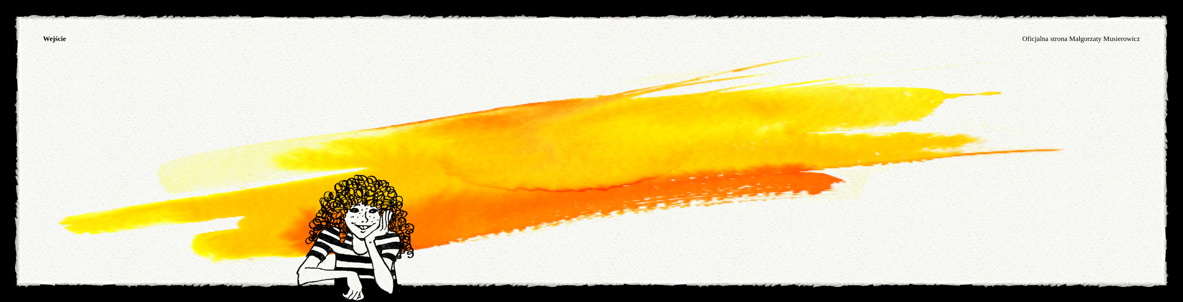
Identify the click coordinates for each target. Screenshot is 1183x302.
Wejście (54, 39)
